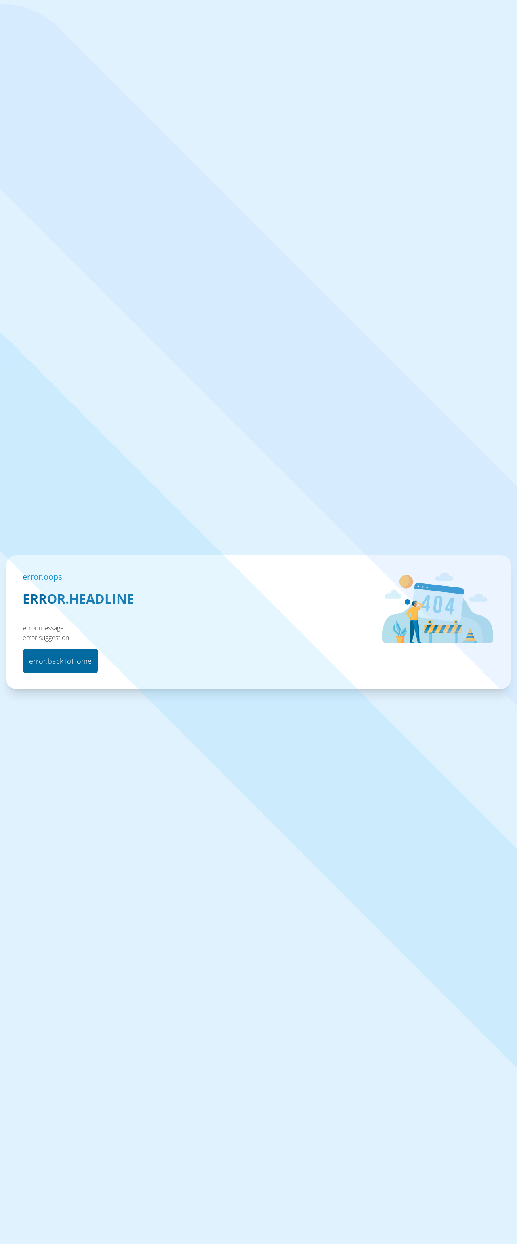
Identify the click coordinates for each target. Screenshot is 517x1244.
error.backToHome (60, 661)
